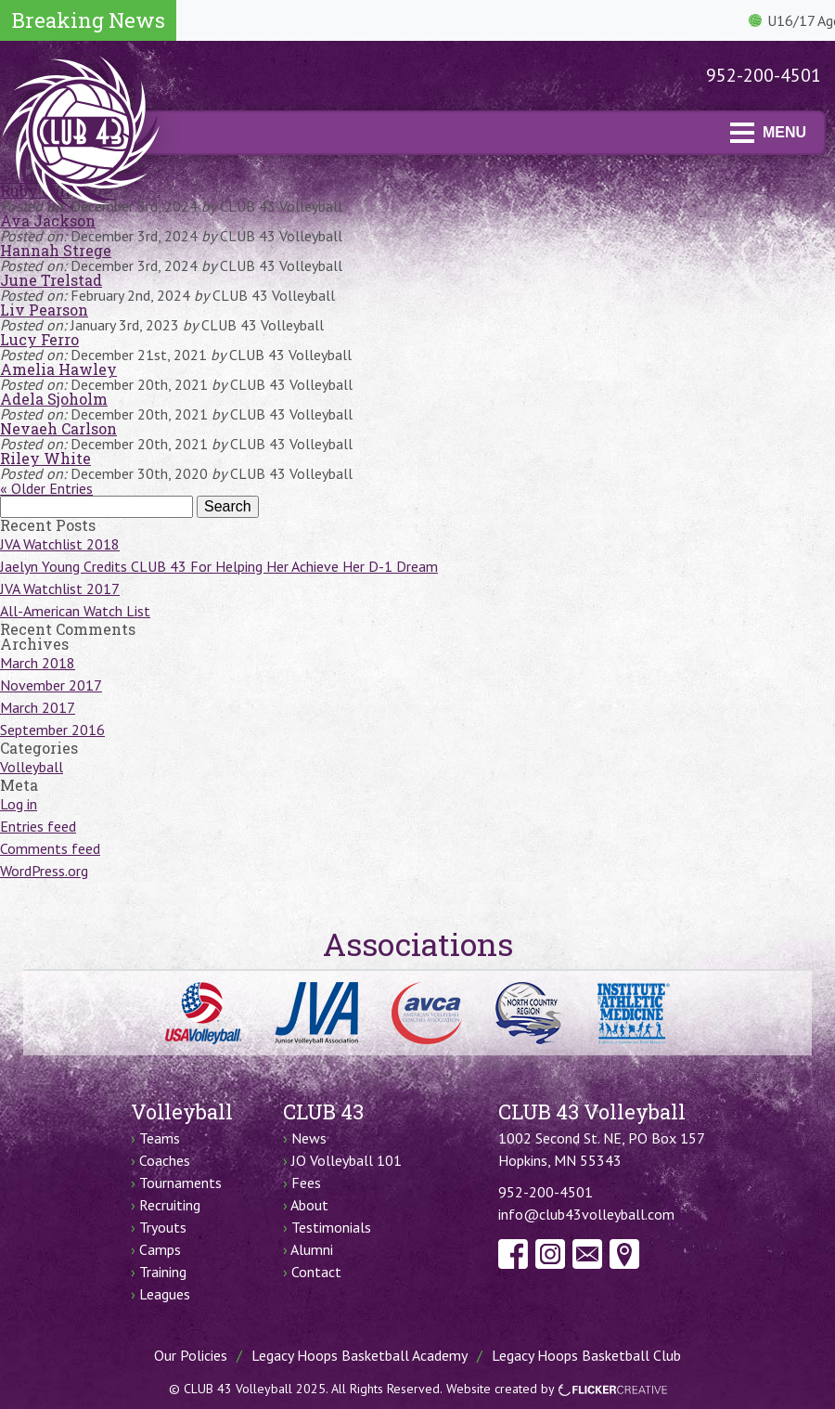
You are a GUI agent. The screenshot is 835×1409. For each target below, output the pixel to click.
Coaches (164, 1160)
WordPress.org (44, 870)
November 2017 (51, 685)
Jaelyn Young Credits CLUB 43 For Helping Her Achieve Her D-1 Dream (219, 566)
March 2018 (37, 662)
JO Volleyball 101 (346, 1160)
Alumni (311, 1249)
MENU (768, 132)
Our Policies (190, 1355)
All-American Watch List (75, 610)
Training (162, 1271)
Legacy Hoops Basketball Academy (359, 1355)
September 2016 (52, 729)
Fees (306, 1182)
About (309, 1205)
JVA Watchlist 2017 (60, 588)
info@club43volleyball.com (586, 1214)
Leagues (164, 1294)
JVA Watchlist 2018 (60, 544)
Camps (160, 1249)
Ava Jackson (48, 220)
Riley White (45, 458)
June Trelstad (51, 280)
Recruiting (169, 1205)
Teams (159, 1138)
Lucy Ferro (39, 339)
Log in (18, 804)
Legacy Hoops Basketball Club (586, 1355)
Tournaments (180, 1182)
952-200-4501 (763, 75)
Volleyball (31, 766)
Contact (316, 1271)
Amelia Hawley (58, 369)
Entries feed (38, 826)
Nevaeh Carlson (58, 428)
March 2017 (37, 707)
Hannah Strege (55, 250)
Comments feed (50, 848)
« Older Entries (46, 488)
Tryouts (162, 1227)
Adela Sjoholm (54, 398)
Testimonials (331, 1227)
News (309, 1138)
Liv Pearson (44, 309)
